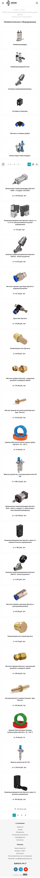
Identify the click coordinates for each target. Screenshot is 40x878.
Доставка (20, 853)
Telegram (21, 869)
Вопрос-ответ (20, 851)
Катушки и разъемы (20, 111)
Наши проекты (20, 848)
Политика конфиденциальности (20, 858)
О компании (20, 823)
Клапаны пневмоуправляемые (20, 89)
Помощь (20, 844)
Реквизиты (20, 832)
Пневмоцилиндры (20, 44)
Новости (20, 827)
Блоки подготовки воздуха (19, 156)
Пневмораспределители (20, 67)
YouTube (26, 869)
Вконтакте (16, 869)
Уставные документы (20, 835)
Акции (20, 829)
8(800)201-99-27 (20, 863)
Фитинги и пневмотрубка (20, 133)
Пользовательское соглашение (20, 856)
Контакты (20, 840)
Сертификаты (20, 837)
